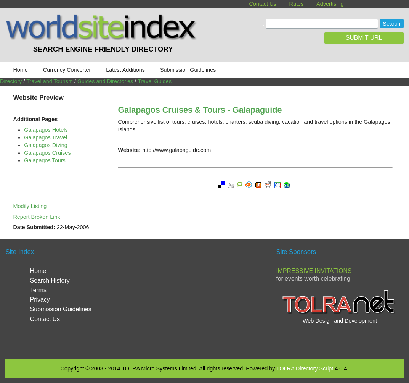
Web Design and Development (340, 321)
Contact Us (262, 4)
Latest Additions (125, 70)
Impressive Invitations (313, 271)
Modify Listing (30, 206)
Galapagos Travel (45, 137)
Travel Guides (155, 81)
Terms (38, 290)
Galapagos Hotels (45, 130)
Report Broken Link (36, 217)
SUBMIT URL (364, 37)
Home (20, 70)
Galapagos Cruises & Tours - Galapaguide (200, 110)
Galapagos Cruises (47, 153)
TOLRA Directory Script (304, 368)
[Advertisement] (205, 298)
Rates (296, 4)
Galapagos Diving (45, 145)
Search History (50, 280)
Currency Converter (67, 70)
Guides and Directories (105, 81)
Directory (11, 81)
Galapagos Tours (45, 160)
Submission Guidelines (188, 70)
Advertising (329, 4)
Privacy (40, 299)
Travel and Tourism (49, 81)
